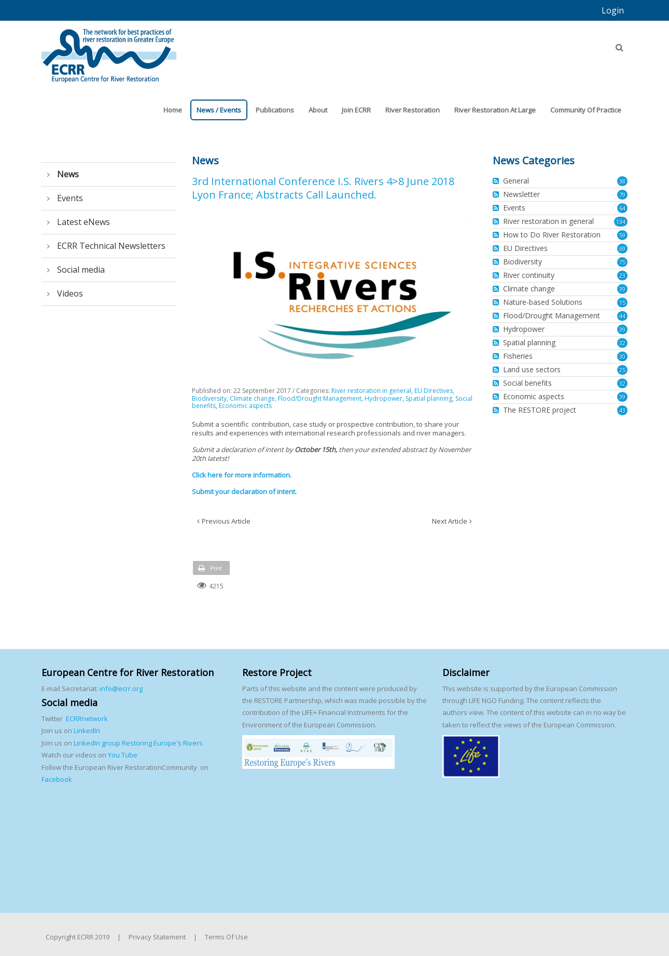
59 (622, 235)
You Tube (121, 755)
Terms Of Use (226, 936)
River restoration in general (371, 390)
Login (613, 10)
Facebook (56, 779)
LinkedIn (87, 730)
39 (622, 289)
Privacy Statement (157, 936)
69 (622, 248)
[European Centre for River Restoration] (108, 51)
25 (622, 370)
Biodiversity (209, 398)
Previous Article (226, 521)
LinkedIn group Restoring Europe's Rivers (138, 743)
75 (622, 262)
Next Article (449, 521)
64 (622, 208)
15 (622, 302)
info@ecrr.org (121, 688)
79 (622, 195)
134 (620, 222)
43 (622, 410)
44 (622, 316)
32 (622, 343)
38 (622, 181)
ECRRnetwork (87, 718)
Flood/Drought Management (319, 398)
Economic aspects (245, 405)
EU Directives (433, 390)
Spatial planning (429, 398)
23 (622, 275)
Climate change (252, 398)
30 (622, 356)
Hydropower (383, 398)
